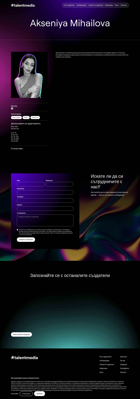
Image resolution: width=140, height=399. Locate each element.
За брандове (81, 5)
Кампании (109, 5)
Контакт (124, 5)
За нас (122, 360)
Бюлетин (123, 357)
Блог (117, 5)
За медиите (124, 368)
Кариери (123, 364)
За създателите (106, 357)
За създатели (69, 5)
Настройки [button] (14, 394)
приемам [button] (40, 394)
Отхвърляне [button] (26, 394)
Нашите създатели (96, 5)
